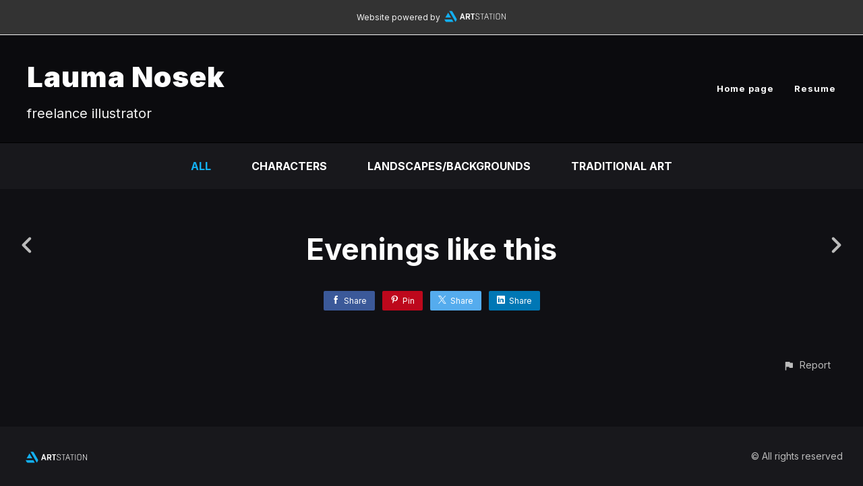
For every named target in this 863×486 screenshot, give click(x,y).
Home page (745, 88)
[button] (806, 365)
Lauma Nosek (126, 76)
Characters (289, 166)
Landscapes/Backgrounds (449, 166)
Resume (815, 88)
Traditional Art (621, 166)
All (201, 166)
